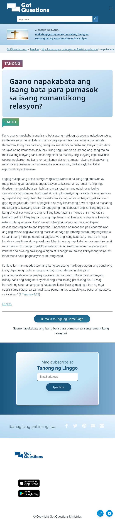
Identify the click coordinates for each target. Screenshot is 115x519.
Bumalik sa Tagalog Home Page (62, 319)
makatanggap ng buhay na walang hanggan (62, 34)
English (7, 304)
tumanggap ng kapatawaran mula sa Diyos (61, 38)
